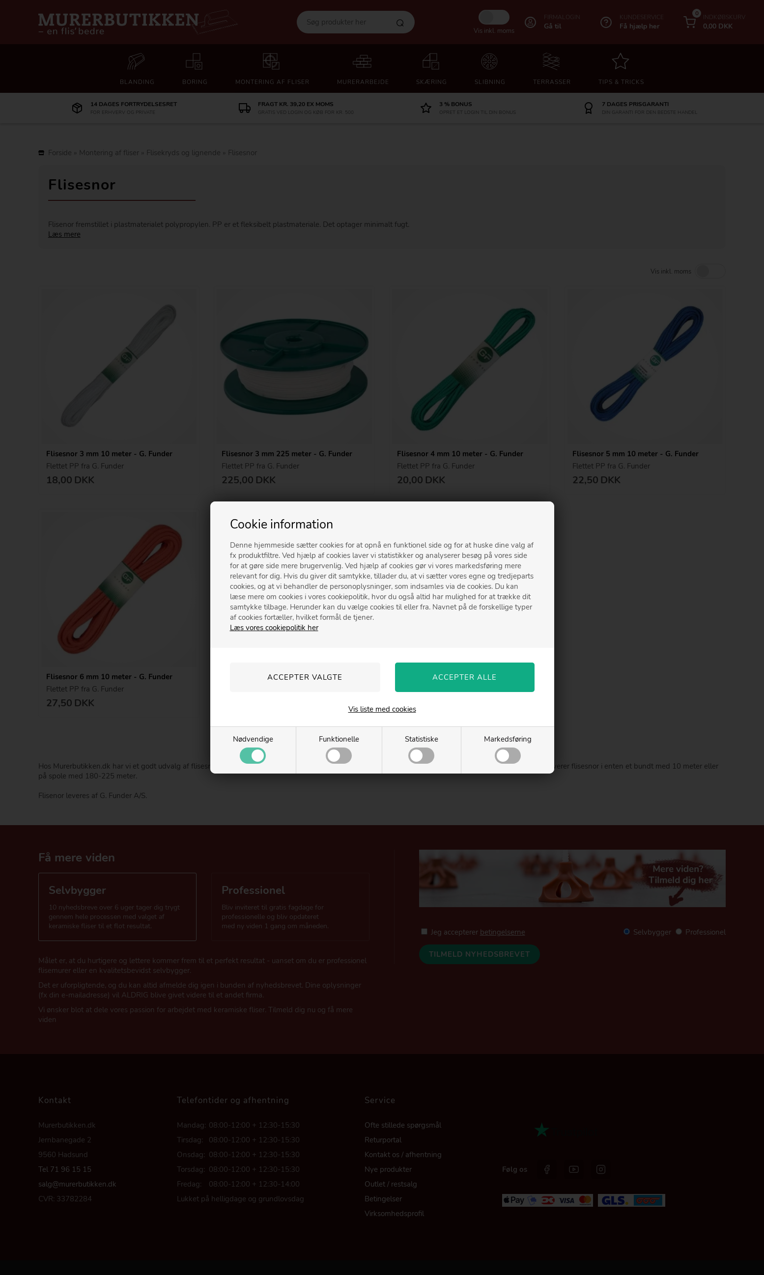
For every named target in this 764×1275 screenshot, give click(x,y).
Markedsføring (508, 749)
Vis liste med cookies (382, 709)
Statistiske (421, 749)
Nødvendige (253, 749)
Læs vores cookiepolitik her (274, 628)
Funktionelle (339, 749)
